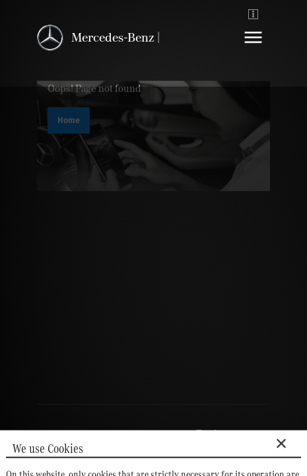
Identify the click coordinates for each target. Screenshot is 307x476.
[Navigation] (253, 47)
